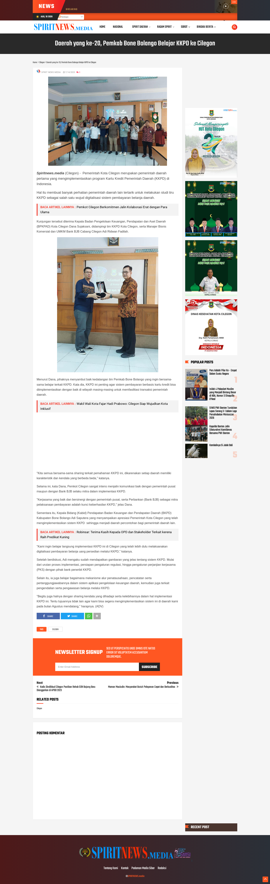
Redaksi (162, 868)
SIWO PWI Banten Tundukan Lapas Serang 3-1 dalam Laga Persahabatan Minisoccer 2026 (223, 413)
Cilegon (55, 629)
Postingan (63, 17)
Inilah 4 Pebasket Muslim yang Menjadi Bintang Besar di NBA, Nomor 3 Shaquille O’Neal (222, 394)
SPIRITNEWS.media (136, 876)
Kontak (124, 868)
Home (102, 26)
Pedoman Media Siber (143, 868)
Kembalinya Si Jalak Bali (221, 445)
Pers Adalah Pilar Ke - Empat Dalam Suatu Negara (223, 372)
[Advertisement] (108, 441)
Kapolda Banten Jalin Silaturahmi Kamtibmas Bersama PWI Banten (220, 430)
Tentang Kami (111, 868)
